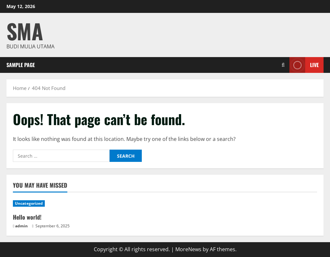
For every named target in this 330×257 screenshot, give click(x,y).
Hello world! (27, 217)
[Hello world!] (48, 203)
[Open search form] (283, 65)
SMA (24, 30)
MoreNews (188, 249)
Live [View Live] (304, 65)
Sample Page (20, 65)
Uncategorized (29, 203)
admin (21, 226)
